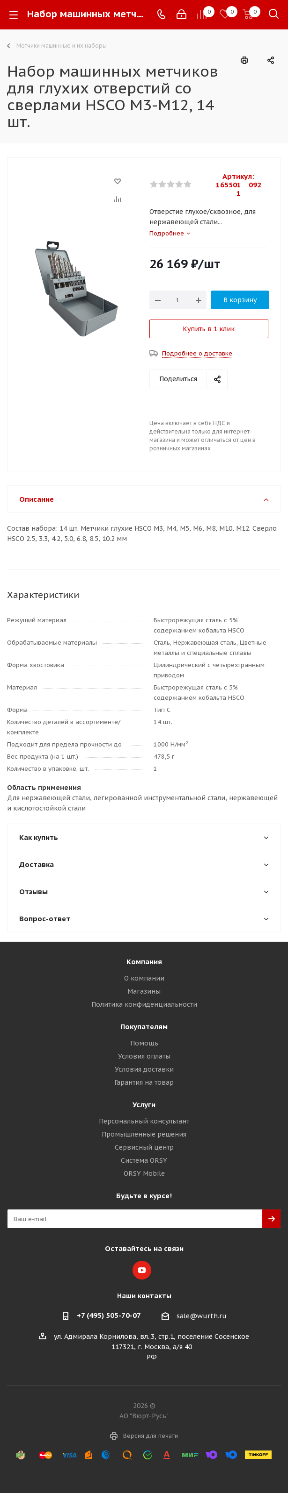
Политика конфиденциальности (144, 1004)
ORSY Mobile (144, 1173)
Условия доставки (144, 1069)
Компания (144, 961)
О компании (144, 978)
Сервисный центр (144, 1147)
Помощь (144, 1043)
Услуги (144, 1104)
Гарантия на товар (144, 1082)
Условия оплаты (144, 1056)
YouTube (142, 1270)
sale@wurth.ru (202, 1316)
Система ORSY (144, 1160)
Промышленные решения (144, 1134)
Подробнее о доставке (197, 353)
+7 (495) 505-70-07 (109, 1315)
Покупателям (144, 1026)
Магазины (144, 991)
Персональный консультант (144, 1121)
